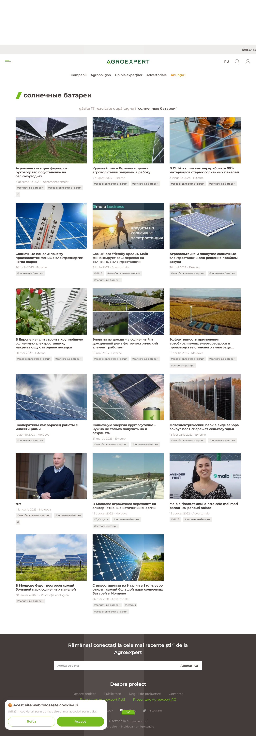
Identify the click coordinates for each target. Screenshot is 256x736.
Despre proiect (84, 694)
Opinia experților (129, 75)
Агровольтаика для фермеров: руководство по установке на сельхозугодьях (42, 172)
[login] (248, 61)
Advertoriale (156, 75)
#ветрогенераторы (182, 365)
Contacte (176, 694)
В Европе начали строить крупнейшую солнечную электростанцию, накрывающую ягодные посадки (49, 343)
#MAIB (98, 273)
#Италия (130, 604)
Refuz (31, 721)
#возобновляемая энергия (64, 187)
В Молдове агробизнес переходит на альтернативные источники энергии (124, 506)
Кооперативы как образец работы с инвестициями (47, 427)
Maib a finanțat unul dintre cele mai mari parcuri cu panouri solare (204, 506)
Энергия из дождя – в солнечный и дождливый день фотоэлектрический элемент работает (125, 343)
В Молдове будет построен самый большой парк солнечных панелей (46, 587)
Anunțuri (178, 75)
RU (226, 61)
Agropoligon (101, 75)
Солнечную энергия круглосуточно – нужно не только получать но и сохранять (124, 429)
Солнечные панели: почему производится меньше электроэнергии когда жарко (49, 258)
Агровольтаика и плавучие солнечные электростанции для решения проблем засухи (204, 258)
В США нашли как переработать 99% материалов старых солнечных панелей (204, 170)
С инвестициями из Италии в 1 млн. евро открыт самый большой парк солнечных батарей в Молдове (128, 589)
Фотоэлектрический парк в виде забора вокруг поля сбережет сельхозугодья (204, 427)
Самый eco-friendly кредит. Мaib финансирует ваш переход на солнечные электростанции (120, 258)
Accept (80, 721)
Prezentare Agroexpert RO (154, 699)
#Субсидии (101, 519)
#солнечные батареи (30, 187)
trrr (18, 504)
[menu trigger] (7, 61)
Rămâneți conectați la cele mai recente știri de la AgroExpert (128, 648)
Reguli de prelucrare (145, 694)
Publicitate (112, 694)
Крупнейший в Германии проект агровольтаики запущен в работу (121, 170)
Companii (79, 75)
